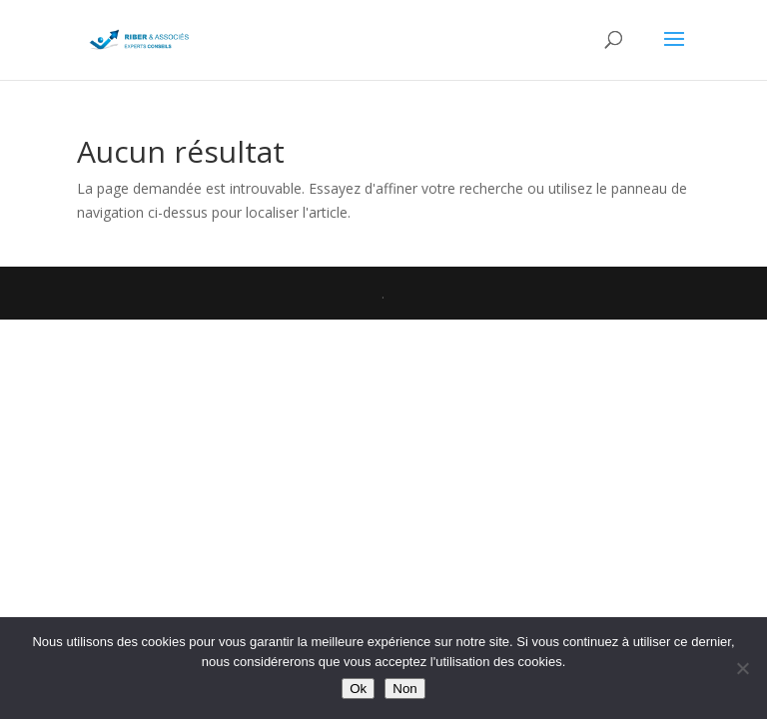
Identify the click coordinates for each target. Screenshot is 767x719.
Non (404, 688)
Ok (358, 688)
